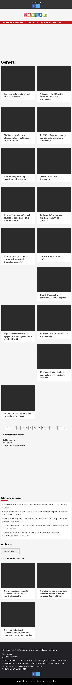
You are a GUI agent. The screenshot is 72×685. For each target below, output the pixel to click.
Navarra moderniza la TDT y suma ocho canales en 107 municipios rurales (35, 506)
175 (55, 428)
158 (39, 428)
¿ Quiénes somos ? (10, 657)
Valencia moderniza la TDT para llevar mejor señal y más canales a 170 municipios (35, 527)
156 (31, 428)
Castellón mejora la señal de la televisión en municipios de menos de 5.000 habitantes (35, 513)
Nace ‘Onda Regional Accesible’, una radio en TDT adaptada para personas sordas (34, 520)
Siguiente (62, 428)
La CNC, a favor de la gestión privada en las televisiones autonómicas (53, 138)
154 (23, 428)
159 (43, 428)
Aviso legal (52, 650)
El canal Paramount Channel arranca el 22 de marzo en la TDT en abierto (17, 218)
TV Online (40, 22)
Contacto (6, 654)
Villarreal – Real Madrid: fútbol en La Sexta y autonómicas (51, 97)
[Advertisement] (36, 41)
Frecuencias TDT (19, 22)
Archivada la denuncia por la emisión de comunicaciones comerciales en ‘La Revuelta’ (30, 534)
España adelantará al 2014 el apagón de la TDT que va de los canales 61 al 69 (18, 336)
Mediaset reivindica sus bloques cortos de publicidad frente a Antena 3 (16, 138)
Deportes (56, 22)
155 (27, 428)
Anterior (9, 428)
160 (47, 428)
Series (48, 22)
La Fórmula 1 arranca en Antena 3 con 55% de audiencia (51, 218)
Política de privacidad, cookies (32, 650)
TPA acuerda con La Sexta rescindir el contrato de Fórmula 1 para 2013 (16, 259)
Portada (7, 22)
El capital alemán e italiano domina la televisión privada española (52, 375)
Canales (31, 22)
